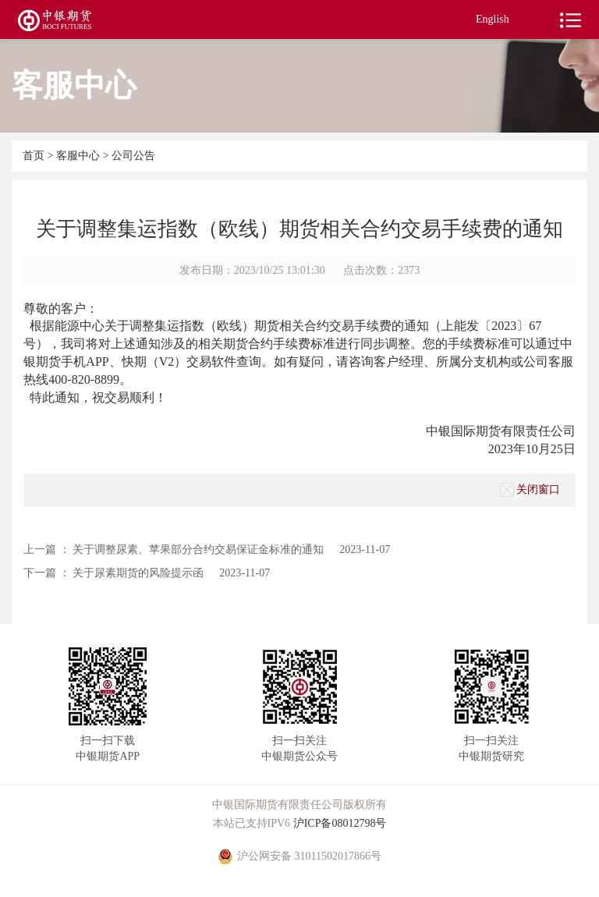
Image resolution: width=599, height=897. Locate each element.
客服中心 (79, 155)
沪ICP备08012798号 (340, 823)
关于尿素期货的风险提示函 (138, 573)
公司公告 (133, 155)
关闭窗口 (530, 490)
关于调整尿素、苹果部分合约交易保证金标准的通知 (198, 549)
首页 (35, 155)
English (492, 19)
